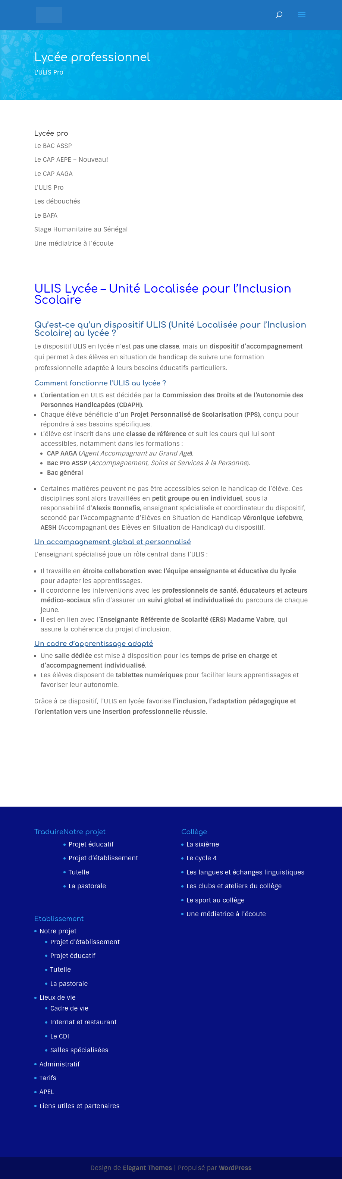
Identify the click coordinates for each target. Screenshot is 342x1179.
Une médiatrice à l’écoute (74, 243)
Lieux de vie (58, 997)
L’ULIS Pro (49, 187)
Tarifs (48, 1078)
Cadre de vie (69, 1008)
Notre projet (58, 931)
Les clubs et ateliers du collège (234, 886)
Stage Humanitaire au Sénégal (81, 229)
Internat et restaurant (83, 1022)
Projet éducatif (91, 844)
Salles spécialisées (79, 1050)
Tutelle (79, 872)
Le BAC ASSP (53, 146)
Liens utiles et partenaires (80, 1106)
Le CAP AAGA (53, 174)
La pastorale (87, 886)
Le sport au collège (215, 900)
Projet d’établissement (103, 858)
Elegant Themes (147, 1168)
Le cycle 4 (201, 858)
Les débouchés (57, 201)
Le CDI (59, 1036)
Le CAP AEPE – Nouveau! (71, 159)
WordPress (235, 1168)
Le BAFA (45, 215)
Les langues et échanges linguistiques (245, 872)
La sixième (202, 844)
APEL (47, 1092)
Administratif (60, 1064)
